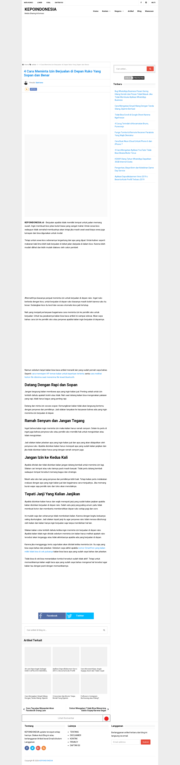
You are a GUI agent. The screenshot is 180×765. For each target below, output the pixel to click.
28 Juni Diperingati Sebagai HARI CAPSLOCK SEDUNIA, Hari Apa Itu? (36, 671)
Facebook (48, 616)
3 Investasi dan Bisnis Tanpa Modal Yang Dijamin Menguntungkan (64, 698)
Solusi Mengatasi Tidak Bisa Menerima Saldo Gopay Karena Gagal (87, 709)
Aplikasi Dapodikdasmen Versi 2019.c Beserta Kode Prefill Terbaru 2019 (65, 671)
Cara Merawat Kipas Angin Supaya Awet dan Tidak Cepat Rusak (92, 671)
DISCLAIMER (75, 735)
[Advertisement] (90, 39)
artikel (33, 89)
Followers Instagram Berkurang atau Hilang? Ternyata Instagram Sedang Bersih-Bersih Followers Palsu (93, 699)
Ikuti (153, 3)
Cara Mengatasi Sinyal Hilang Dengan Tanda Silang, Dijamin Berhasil (36, 698)
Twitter (75, 616)
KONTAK (73, 739)
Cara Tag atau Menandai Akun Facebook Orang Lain (40, 709)
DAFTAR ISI (75, 745)
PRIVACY (74, 742)
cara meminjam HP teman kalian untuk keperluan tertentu (58, 373)
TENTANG (74, 732)
